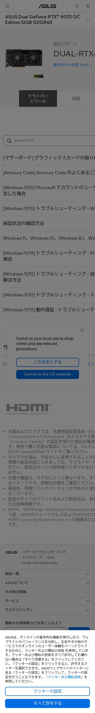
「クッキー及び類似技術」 (64, 677)
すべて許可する (47, 703)
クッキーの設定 (47, 691)
